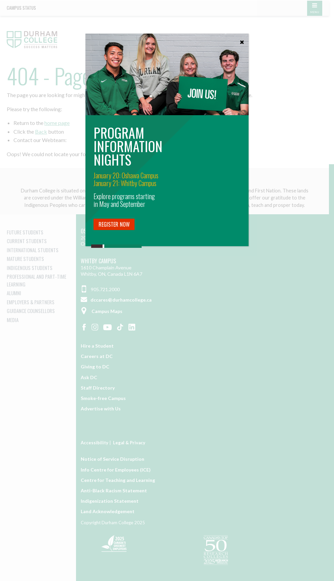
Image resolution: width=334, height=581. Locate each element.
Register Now (114, 224)
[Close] (242, 40)
